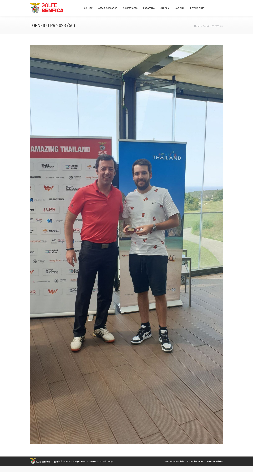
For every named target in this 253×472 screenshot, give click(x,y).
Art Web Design (106, 467)
